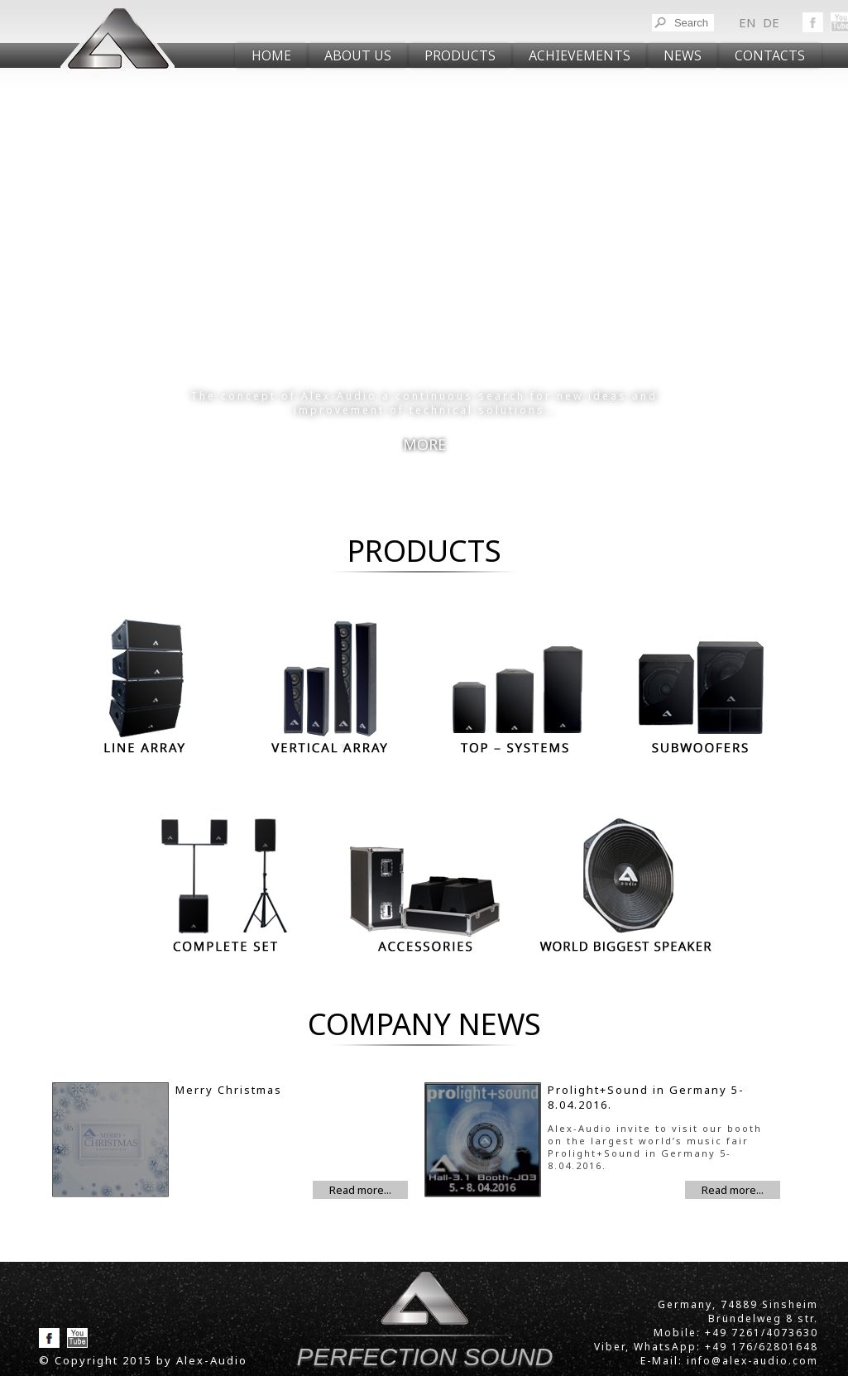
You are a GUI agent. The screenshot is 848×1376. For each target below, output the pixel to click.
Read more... (360, 1189)
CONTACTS (770, 55)
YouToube (77, 1338)
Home (271, 55)
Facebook (812, 22)
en (747, 22)
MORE (424, 444)
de (771, 22)
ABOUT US (357, 55)
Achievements (579, 55)
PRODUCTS (460, 55)
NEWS (683, 55)
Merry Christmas (228, 1089)
